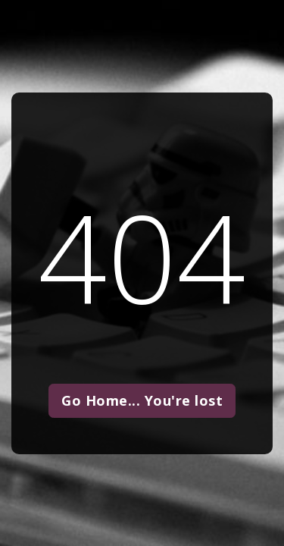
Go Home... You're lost (142, 400)
